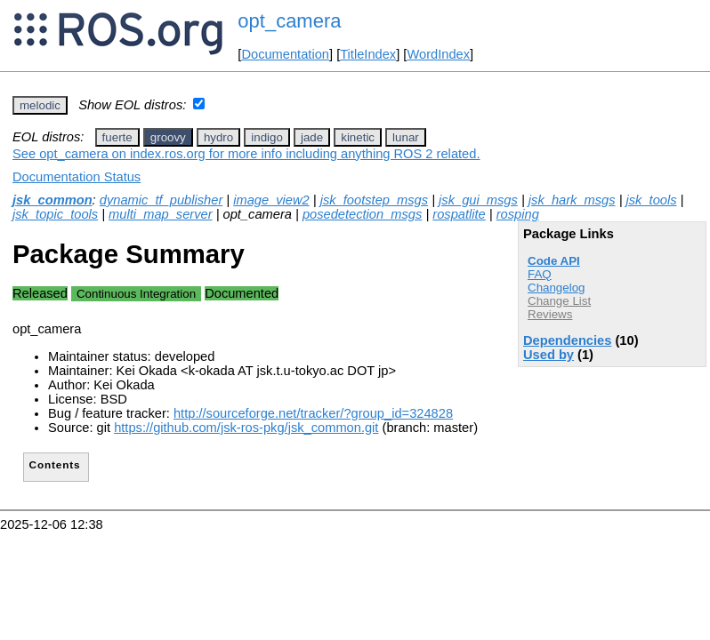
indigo (267, 137)
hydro (218, 137)
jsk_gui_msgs (478, 200)
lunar (405, 137)
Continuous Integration (136, 293)
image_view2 (271, 200)
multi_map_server (160, 214)
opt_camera (289, 21)
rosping (517, 214)
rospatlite (458, 214)
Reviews (550, 314)
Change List (559, 301)
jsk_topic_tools (55, 214)
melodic (40, 105)
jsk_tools (651, 200)
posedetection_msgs (362, 214)
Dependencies (567, 340)
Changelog (556, 287)
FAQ (540, 274)
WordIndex (438, 54)
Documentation (285, 54)
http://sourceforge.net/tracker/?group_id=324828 (313, 413)
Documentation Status (76, 177)
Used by (548, 355)
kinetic (358, 137)
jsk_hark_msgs (572, 200)
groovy (168, 137)
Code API (554, 261)
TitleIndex (368, 54)
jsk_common (52, 200)
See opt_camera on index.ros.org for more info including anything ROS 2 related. (246, 154)
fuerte (117, 137)
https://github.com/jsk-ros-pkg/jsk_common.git (246, 427)
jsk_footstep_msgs (374, 200)
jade (312, 137)
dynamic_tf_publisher (161, 200)
